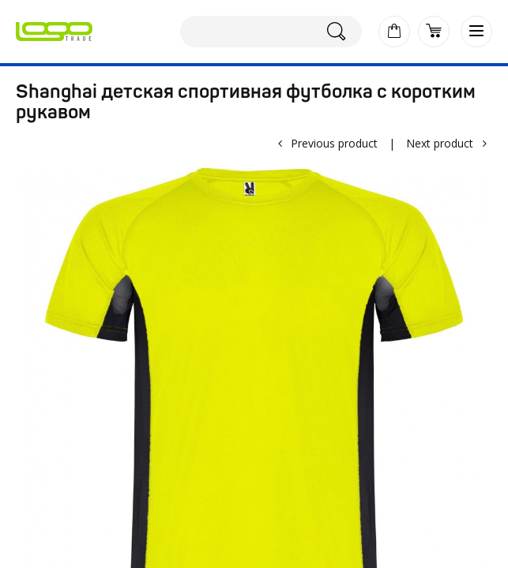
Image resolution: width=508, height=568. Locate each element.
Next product (439, 143)
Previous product (334, 143)
